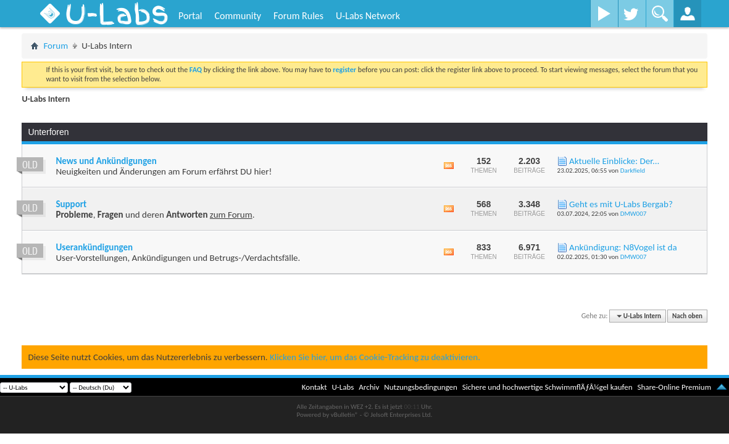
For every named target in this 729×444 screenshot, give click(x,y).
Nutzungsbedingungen (420, 387)
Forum (55, 45)
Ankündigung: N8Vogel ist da (623, 247)
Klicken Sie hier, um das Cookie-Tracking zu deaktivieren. (375, 357)
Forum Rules (298, 16)
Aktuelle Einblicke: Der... (614, 160)
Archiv (369, 387)
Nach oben (687, 316)
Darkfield (632, 170)
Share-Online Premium (674, 387)
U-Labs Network (368, 16)
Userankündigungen (94, 247)
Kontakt (314, 387)
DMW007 (633, 214)
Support (71, 204)
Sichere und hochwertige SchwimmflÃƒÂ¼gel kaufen (547, 387)
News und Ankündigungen (106, 160)
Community (237, 16)
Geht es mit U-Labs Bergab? (621, 204)
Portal (190, 16)
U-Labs (343, 387)
